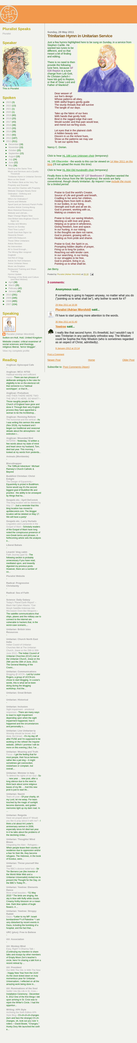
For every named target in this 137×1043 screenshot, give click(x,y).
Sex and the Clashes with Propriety (24, 188)
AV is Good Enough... (18, 249)
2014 (9, 131)
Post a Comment (55, 354)
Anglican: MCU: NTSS (18, 371)
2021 (9, 108)
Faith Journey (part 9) (17, 554)
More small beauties (16, 893)
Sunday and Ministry (17, 224)
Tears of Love (13, 796)
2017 (9, 121)
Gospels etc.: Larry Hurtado (21, 521)
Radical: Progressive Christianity (17, 584)
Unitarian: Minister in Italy (20, 773)
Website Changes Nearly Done (22, 191)
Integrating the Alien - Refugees (21, 845)
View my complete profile (15, 350)
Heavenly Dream (15, 235)
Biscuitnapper (14, 463)
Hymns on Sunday (16, 226)
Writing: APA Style (16, 1009)
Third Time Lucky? (16, 229)
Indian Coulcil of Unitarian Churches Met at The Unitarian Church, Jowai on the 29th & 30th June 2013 (22, 649)
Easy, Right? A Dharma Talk (20, 949)
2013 (9, 134)
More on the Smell (16, 179)
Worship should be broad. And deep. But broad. (20, 735)
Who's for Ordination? (18, 199)
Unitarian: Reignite (16, 815)
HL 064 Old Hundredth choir (78, 170)
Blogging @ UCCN (15, 674)
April (11, 282)
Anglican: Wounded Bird (19, 438)
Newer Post (54, 360)
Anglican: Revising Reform (21, 417)
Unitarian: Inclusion (17, 706)
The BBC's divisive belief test (20, 868)
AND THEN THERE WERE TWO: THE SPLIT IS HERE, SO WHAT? (23, 397)
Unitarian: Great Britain (19, 692)
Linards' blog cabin (16, 552)
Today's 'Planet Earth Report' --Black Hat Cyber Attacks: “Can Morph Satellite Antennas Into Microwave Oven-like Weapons (21, 606)
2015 (9, 128)
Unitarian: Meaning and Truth (22, 751)
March (12, 285)
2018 (9, 118)
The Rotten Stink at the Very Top (23, 182)
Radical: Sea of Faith (17, 592)
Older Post (128, 360)
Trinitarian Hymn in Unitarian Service (25, 176)
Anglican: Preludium (17, 393)
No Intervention (15, 246)
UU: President (13, 967)
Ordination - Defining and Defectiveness (19, 194)
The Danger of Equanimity (19, 481)
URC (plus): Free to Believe (21, 932)
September (14, 153)
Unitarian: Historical (17, 699)
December (14, 144)
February (13, 288)
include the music (121, 181)
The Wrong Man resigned (19, 252)
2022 (9, 105)
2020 (9, 112)
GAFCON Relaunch (17, 238)
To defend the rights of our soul (21, 775)
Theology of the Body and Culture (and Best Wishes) (23, 278)
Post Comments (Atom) (76, 366)
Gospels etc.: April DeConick (22, 500)
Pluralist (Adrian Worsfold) (73, 309)
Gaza (9, 916)
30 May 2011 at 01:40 (66, 322)
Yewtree (60, 326)
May (11, 165)
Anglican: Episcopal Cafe (20, 365)
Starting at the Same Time (20, 168)
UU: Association (15, 939)
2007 (9, 304)
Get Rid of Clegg (15, 258)
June (11, 162)
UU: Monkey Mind (16, 946)
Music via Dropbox (16, 266)
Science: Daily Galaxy (18, 599)
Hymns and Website (17, 201)
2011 (9, 141)
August (12, 156)
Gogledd (12, 255)
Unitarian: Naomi (15, 794)
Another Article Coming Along (21, 207)
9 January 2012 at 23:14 (67, 348)
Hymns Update (15, 274)
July (11, 159)
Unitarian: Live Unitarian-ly (20, 730)
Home (91, 360)
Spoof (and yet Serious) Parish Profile (25, 204)
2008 (9, 301)
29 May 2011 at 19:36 (66, 305)
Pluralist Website (15, 576)
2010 (9, 294)
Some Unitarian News (18, 263)
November (14, 147)
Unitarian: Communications (21, 671)
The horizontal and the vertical (21, 419)
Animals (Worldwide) (17, 456)
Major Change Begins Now (20, 216)
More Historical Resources (20, 210)
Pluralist (6, 33)
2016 (9, 125)
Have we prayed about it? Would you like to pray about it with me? (22, 819)
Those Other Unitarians (18, 240)
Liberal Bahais (14, 545)
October (13, 150)
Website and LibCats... (18, 213)
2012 (9, 138)
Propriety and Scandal (18, 185)
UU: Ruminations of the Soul (21, 988)
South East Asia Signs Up (19, 232)
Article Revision (15, 243)
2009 (9, 298)
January (13, 291)
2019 (9, 115)
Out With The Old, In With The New (23, 970)
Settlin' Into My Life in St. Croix (21, 991)
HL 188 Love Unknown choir (78, 155)
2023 (9, 102)
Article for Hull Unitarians (19, 260)
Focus (9, 754)
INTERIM (11, 441)
